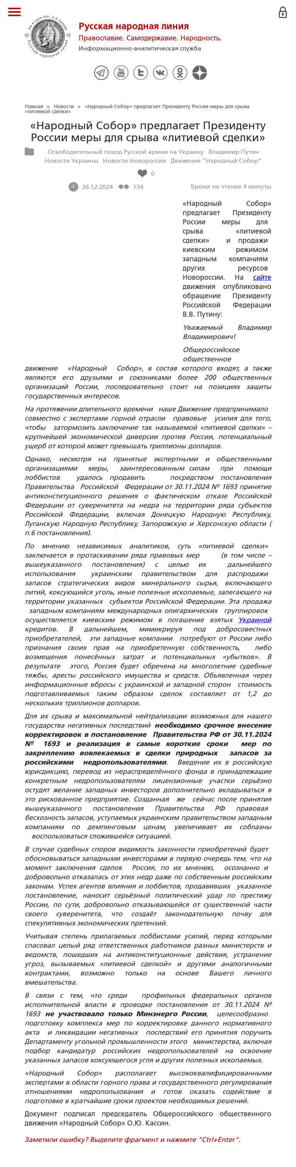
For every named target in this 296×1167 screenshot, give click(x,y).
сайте (262, 277)
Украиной (254, 620)
